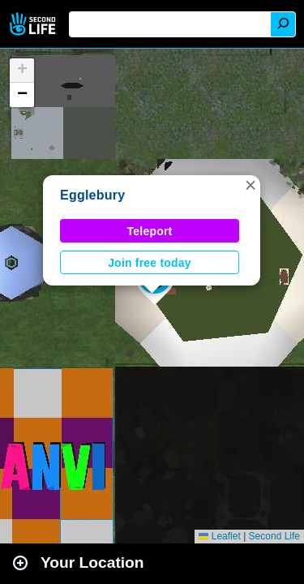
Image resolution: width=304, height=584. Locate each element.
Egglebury (92, 195)
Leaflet (219, 536)
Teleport (150, 231)
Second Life (34, 23)
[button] (250, 185)
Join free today (149, 262)
